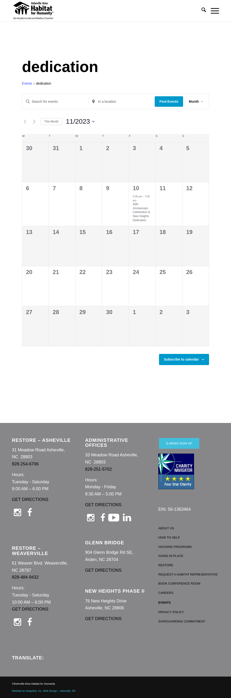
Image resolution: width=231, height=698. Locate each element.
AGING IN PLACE (170, 556)
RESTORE (165, 565)
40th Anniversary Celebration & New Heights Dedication (141, 212)
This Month (51, 121)
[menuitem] (201, 10)
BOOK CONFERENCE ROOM (179, 583)
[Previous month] (25, 121)
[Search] (201, 10)
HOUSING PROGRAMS (175, 547)
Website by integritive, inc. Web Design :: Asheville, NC (44, 690)
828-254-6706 (25, 464)
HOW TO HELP (169, 537)
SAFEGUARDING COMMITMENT (181, 621)
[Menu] (212, 10)
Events (27, 83)
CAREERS (165, 593)
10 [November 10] (136, 188)
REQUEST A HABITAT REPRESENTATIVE (188, 574)
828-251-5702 (98, 469)
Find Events (168, 101)
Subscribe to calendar (181, 359)
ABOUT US (166, 528)
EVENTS (164, 602)
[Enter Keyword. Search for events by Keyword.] (55, 101)
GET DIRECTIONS (30, 499)
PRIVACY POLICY (171, 612)
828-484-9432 (25, 577)
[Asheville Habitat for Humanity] (33, 10)
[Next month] (34, 121)
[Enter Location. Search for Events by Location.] (121, 101)
